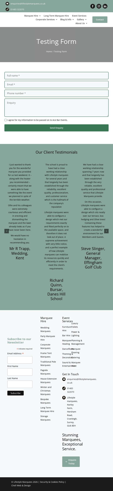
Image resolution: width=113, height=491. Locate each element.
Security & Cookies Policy (52, 482)
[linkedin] (105, 6)
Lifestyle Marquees (23, 482)
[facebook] (92, 6)
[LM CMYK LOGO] (14, 17)
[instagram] (99, 6)
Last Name (12, 378)
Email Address (15, 354)
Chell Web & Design (21, 485)
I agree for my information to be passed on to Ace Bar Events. (37, 120)
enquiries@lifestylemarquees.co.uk (28, 3)
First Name (12, 366)
